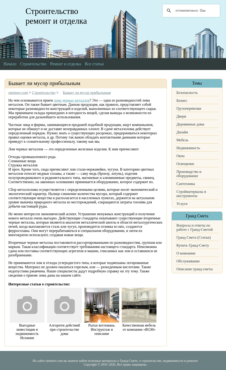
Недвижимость (188, 148)
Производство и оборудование (188, 174)
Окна (180, 156)
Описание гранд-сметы (194, 269)
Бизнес (181, 100)
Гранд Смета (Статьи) (193, 237)
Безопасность (187, 93)
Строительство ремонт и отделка (56, 16)
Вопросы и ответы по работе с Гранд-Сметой (194, 227)
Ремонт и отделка (65, 64)
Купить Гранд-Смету (192, 245)
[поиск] (190, 10)
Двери (181, 116)
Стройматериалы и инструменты (191, 194)
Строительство (33, 64)
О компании (185, 253)
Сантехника (185, 184)
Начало (9, 64)
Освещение (185, 164)
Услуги (182, 204)
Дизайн (182, 132)
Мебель (182, 140)
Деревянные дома (190, 124)
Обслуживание (188, 261)
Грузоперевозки (188, 108)
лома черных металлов (71, 100)
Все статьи (94, 64)
